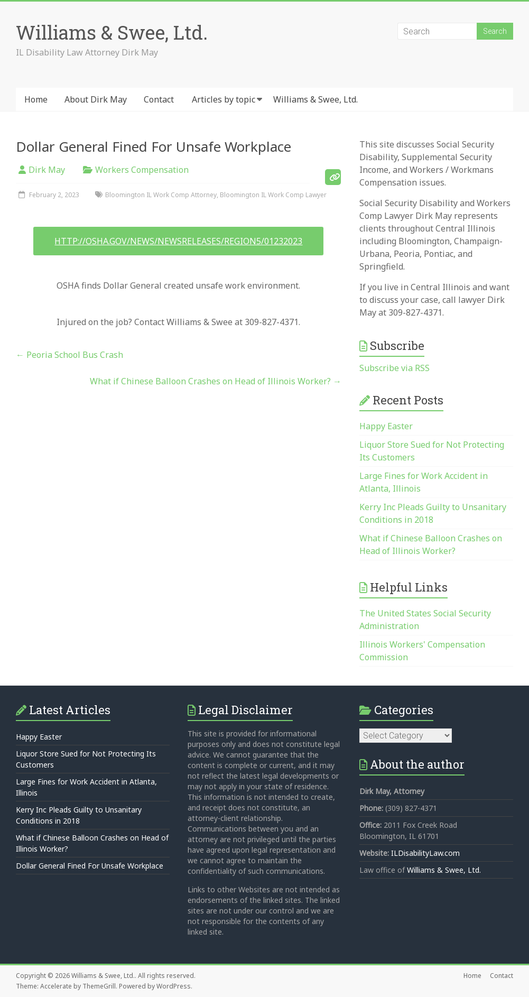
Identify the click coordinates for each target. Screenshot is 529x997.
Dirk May (47, 170)
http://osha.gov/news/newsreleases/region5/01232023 (178, 241)
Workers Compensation (142, 170)
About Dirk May (95, 99)
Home (36, 99)
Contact (159, 99)
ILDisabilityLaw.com (425, 853)
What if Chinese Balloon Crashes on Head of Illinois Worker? (215, 381)
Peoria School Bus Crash (69, 355)
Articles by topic (223, 99)
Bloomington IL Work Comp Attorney (161, 194)
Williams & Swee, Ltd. (112, 32)
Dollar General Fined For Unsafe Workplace (89, 866)
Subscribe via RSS (394, 368)
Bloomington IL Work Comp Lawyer (273, 194)
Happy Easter (386, 426)
